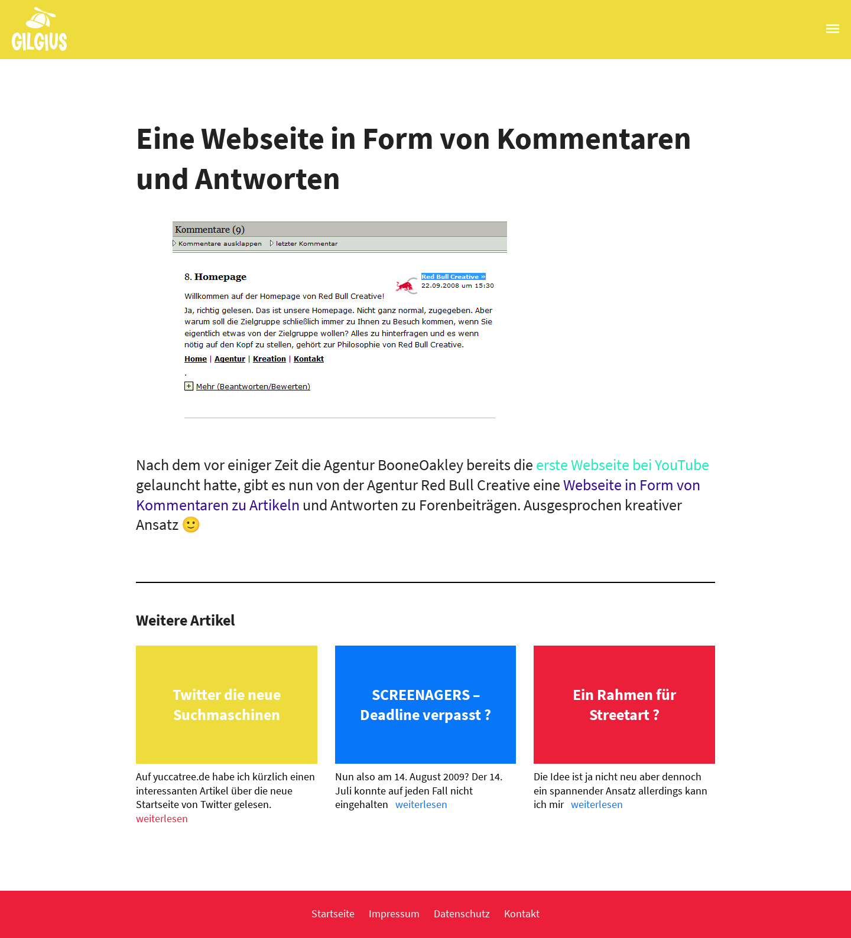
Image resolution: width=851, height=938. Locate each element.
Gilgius (33, 49)
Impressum (394, 913)
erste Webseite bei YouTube (622, 464)
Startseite (333, 913)
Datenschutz (462, 913)
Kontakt (522, 913)
